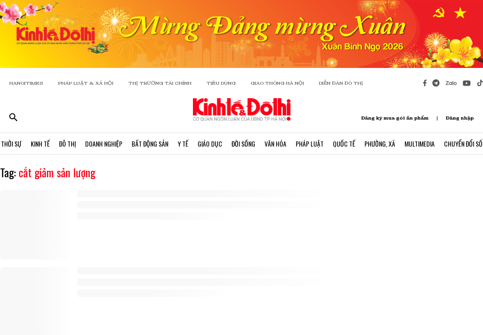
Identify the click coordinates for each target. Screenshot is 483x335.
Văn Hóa (275, 143)
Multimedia (419, 143)
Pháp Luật (310, 143)
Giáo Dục (210, 143)
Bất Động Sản (150, 143)
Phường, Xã (379, 143)
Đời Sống (243, 143)
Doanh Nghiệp (103, 143)
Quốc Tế (344, 143)
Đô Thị (67, 143)
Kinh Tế (40, 143)
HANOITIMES (26, 83)
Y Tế (183, 143)
